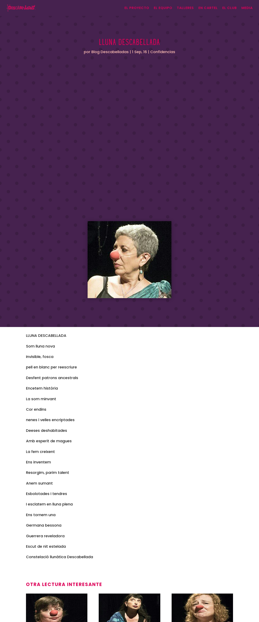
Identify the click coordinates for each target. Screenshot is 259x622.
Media (247, 7)
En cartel (208, 7)
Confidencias (162, 51)
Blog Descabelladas (110, 51)
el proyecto (136, 7)
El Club (229, 7)
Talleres (185, 7)
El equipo (163, 7)
